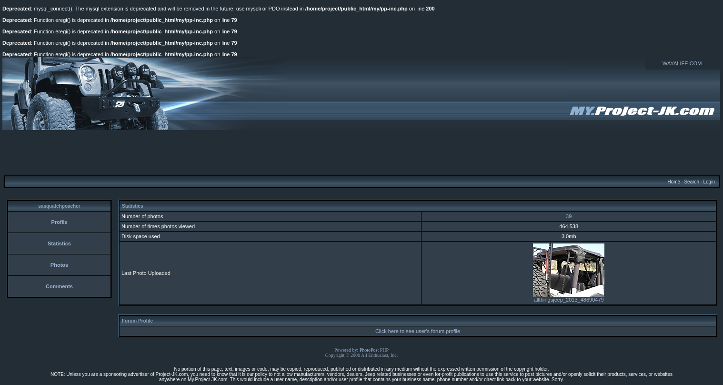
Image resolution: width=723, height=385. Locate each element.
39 (569, 216)
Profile (59, 222)
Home (673, 181)
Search (691, 181)
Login (708, 181)
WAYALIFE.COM (682, 63)
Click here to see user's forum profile (417, 331)
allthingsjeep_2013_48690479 (568, 297)
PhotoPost (369, 350)
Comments (59, 286)
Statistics (59, 243)
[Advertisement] (361, 152)
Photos (59, 265)
